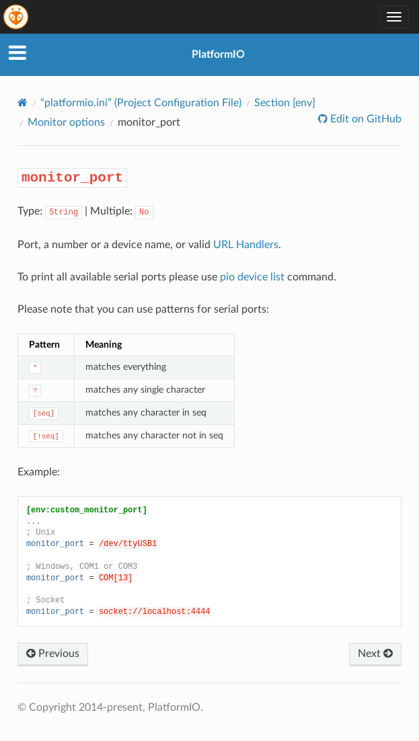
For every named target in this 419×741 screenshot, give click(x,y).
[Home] (22, 102)
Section (284, 103)
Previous (52, 653)
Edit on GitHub (365, 119)
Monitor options (66, 122)
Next (375, 653)
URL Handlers (245, 244)
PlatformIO (218, 54)
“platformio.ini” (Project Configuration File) (140, 103)
